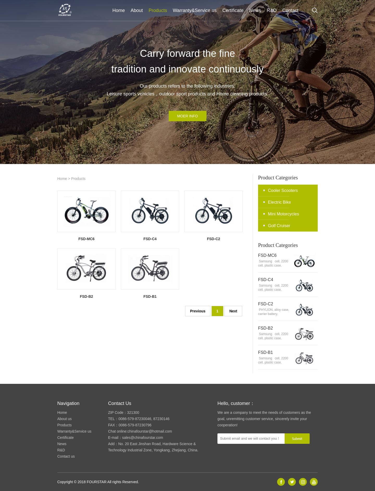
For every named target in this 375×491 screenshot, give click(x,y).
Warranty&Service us (195, 10)
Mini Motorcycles (283, 214)
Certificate (232, 10)
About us (64, 419)
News (255, 10)
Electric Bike (279, 202)
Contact (290, 10)
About (136, 10)
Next (233, 311)
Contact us (66, 456)
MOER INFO (187, 116)
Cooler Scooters (283, 190)
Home (118, 10)
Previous (197, 311)
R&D (272, 10)
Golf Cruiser (279, 225)
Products (157, 10)
